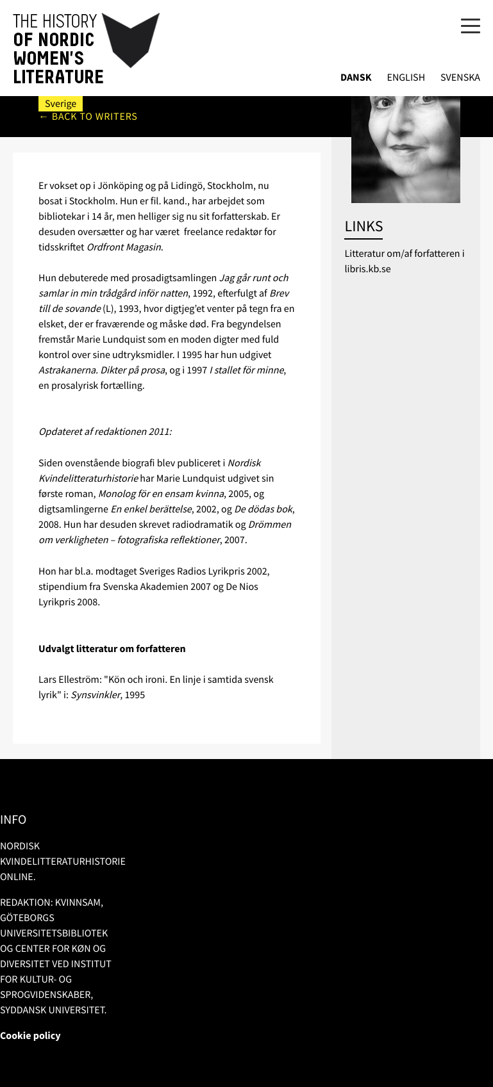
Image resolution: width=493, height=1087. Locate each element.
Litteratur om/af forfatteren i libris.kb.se (404, 261)
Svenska (460, 77)
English (406, 77)
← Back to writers (88, 116)
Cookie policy (30, 1035)
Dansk (356, 77)
